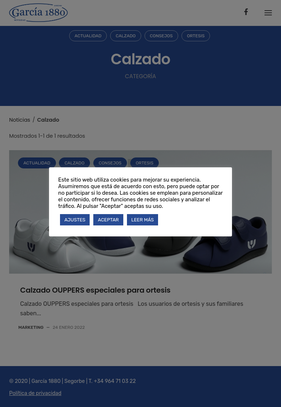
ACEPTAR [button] (108, 219)
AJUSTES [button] (74, 219)
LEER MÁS (142, 219)
